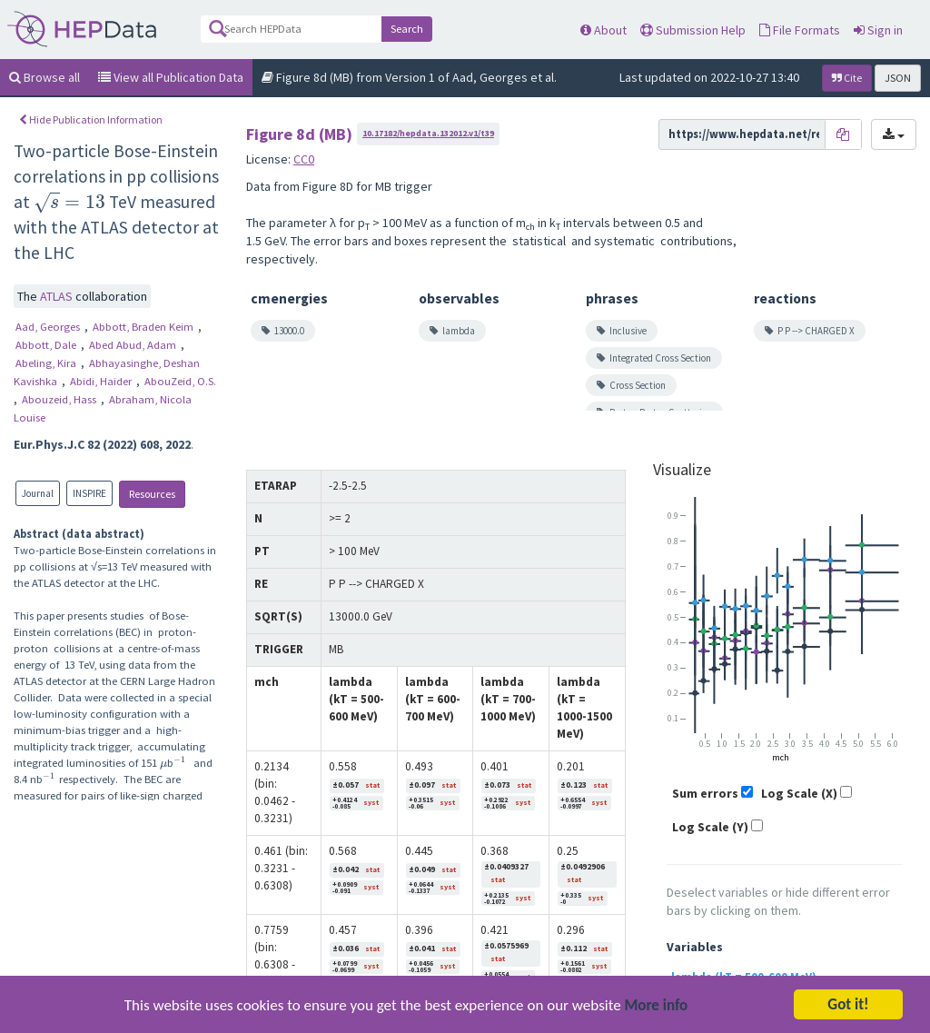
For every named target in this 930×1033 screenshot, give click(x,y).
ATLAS (57, 296)
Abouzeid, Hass (60, 399)
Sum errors (705, 793)
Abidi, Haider (102, 381)
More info (656, 1017)
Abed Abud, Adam (134, 345)
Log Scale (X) (799, 793)
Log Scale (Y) (710, 827)
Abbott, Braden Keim (144, 326)
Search (407, 28)
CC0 (303, 159)
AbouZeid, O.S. (180, 381)
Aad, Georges (49, 326)
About (603, 30)
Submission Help (693, 30)
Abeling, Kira (47, 363)
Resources (152, 494)
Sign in (878, 30)
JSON (898, 77)
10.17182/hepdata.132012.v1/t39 (428, 133)
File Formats (799, 30)
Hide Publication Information (91, 119)
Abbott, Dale (47, 345)
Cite (847, 77)
